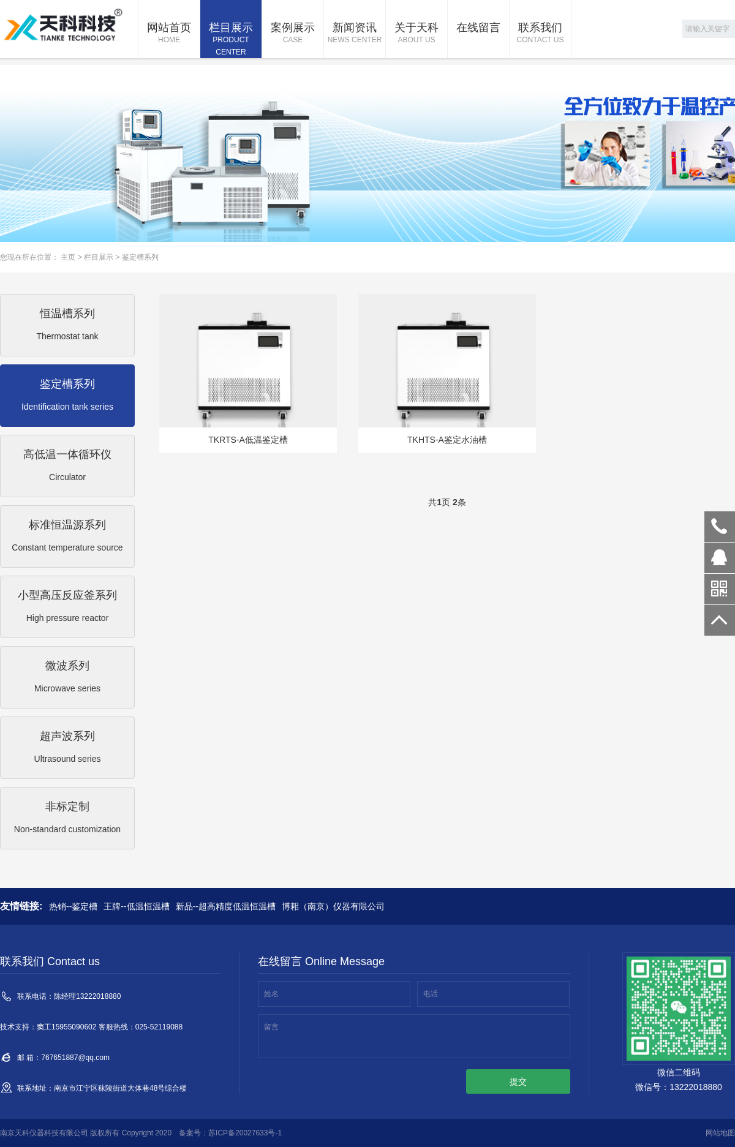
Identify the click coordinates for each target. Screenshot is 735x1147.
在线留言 (478, 27)
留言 (271, 1027)
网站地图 (720, 1133)
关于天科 (416, 33)
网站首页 (169, 33)
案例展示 (292, 33)
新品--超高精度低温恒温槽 (226, 906)
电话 (430, 994)
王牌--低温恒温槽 (136, 906)
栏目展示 (231, 39)
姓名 (271, 994)
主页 (68, 257)
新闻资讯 (354, 33)
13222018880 (719, 526)
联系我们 (540, 33)
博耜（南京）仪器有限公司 (333, 906)
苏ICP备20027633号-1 (245, 1133)
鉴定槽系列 (140, 257)
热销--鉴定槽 (73, 906)
